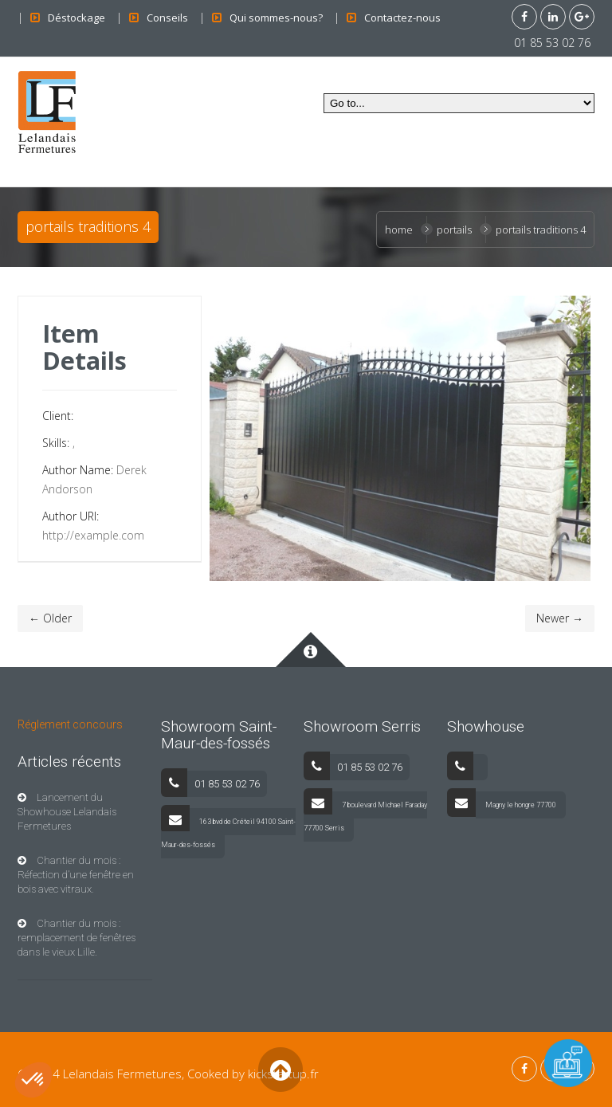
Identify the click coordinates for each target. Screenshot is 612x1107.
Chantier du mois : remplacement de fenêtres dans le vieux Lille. (76, 937)
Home (399, 229)
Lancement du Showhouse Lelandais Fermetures (67, 811)
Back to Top (280, 1069)
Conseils (167, 17)
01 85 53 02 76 (552, 42)
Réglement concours (70, 724)
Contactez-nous (402, 17)
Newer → (559, 618)
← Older (50, 618)
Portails (454, 229)
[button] (33, 1080)
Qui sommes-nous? (276, 17)
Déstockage (76, 17)
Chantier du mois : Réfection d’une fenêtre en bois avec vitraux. (76, 874)
